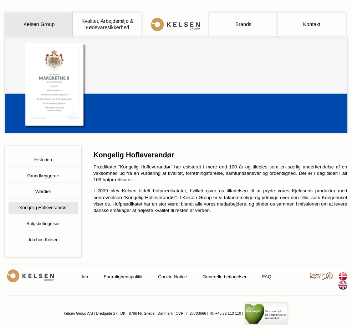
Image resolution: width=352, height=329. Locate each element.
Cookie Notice (172, 276)
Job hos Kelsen (43, 239)
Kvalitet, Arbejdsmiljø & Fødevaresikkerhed (107, 24)
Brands (243, 24)
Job (84, 276)
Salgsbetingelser (43, 223)
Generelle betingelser (225, 276)
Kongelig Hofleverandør (43, 207)
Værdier (43, 191)
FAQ (266, 276)
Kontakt (311, 24)
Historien (43, 159)
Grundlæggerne (43, 175)
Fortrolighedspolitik (123, 276)
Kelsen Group (39, 24)
